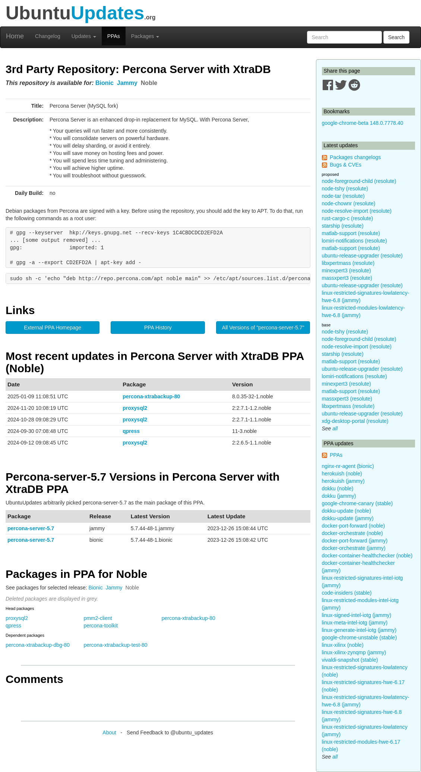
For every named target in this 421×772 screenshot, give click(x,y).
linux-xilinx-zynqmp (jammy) (354, 652)
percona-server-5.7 (30, 528)
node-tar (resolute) (343, 196)
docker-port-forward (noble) (353, 526)
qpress (131, 431)
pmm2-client (97, 618)
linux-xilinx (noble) (343, 645)
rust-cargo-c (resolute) (347, 218)
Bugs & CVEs (345, 165)
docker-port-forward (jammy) (355, 541)
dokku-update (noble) (346, 511)
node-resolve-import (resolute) (357, 211)
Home (15, 36)
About (109, 732)
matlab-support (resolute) (351, 233)
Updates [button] (84, 36)
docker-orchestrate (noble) (352, 533)
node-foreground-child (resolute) (359, 181)
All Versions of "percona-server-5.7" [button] (263, 327)
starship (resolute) (343, 226)
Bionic (104, 83)
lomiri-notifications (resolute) (354, 241)
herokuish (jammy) (343, 481)
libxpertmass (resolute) (348, 263)
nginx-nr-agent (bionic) (348, 466)
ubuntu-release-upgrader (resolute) (362, 256)
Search (396, 37)
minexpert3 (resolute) (346, 270)
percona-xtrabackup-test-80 (115, 645)
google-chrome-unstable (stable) (359, 637)
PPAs (113, 36)
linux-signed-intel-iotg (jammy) (357, 615)
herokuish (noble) (342, 474)
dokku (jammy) (339, 496)
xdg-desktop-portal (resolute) (355, 421)
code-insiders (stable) (347, 593)
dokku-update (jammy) (348, 518)
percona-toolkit (100, 626)
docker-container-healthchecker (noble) (367, 556)
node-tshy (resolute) (345, 189)
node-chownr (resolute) (349, 203)
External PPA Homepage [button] (52, 327)
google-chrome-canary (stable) (357, 503)
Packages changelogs (355, 157)
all (335, 428)
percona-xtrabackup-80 (151, 396)
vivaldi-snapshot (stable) (350, 660)
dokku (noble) (338, 488)
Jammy (127, 83)
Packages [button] (145, 36)
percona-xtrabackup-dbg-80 (38, 645)
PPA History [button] (158, 327)
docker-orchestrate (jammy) (354, 548)
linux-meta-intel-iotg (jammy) (355, 623)
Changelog (47, 36)
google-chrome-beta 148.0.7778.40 (362, 123)
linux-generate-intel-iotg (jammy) (359, 630)
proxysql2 (135, 408)
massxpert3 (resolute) (347, 278)
